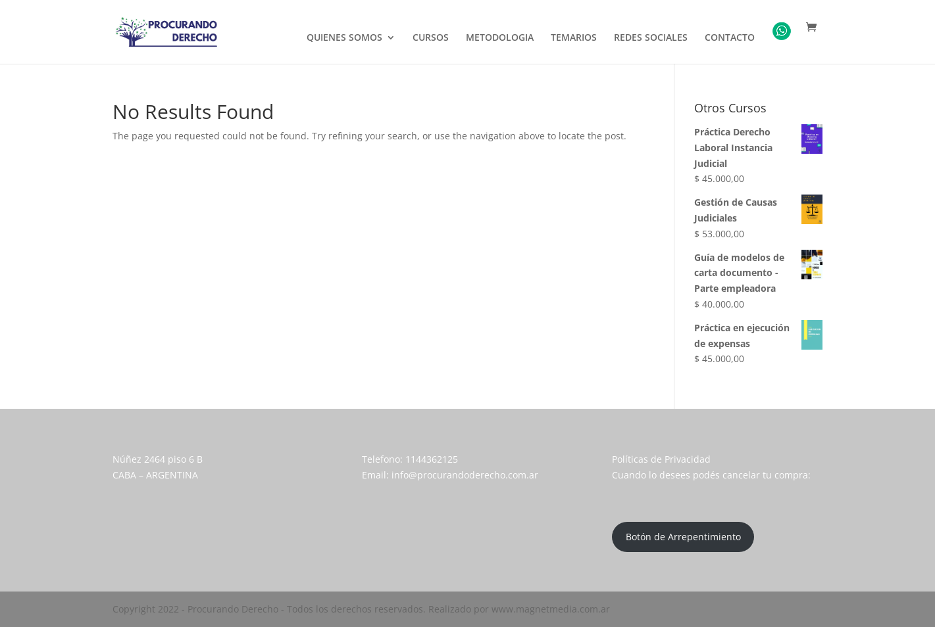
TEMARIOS (574, 38)
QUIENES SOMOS (344, 38)
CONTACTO (730, 38)
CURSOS (431, 38)
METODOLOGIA (500, 38)
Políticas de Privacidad (661, 459)
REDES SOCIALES (651, 38)
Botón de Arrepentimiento (683, 536)
